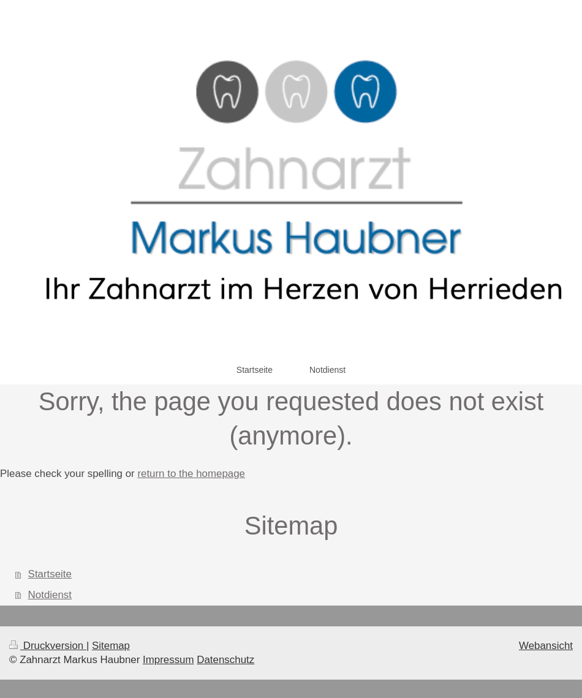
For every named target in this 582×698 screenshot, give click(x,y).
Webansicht (546, 645)
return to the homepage (191, 473)
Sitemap (111, 645)
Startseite (50, 574)
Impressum (168, 660)
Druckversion (47, 645)
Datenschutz (225, 660)
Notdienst (50, 595)
